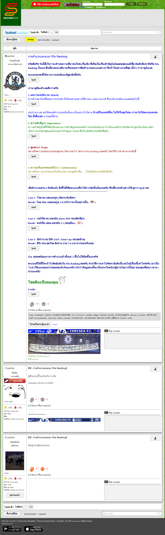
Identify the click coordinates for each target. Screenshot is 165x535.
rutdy (130, 318)
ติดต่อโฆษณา (87, 521)
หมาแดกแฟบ (90, 318)
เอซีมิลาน (115, 318)
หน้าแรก (4, 521)
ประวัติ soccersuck (72, 521)
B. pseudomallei (40, 318)
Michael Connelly (107, 315)
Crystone (142, 315)
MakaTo (48, 315)
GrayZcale (14, 60)
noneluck (67, 318)
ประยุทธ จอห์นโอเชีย (62, 315)
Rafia (60, 318)
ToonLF (123, 318)
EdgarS (96, 315)
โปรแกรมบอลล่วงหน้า (46, 521)
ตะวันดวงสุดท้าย (122, 315)
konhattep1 (39, 315)
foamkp (89, 315)
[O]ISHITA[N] (78, 318)
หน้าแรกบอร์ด (43, 40)
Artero (31, 315)
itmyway (133, 315)
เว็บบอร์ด (60, 521)
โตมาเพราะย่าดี (103, 318)
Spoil (33, 80)
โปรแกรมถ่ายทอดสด (26, 521)
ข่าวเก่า (13, 521)
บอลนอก (55, 40)
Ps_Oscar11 (80, 315)
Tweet (54, 324)
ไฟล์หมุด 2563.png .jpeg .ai (39, 356)
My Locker (112, 331)
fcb (73, 315)
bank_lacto (52, 318)
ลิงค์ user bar (33, 359)
